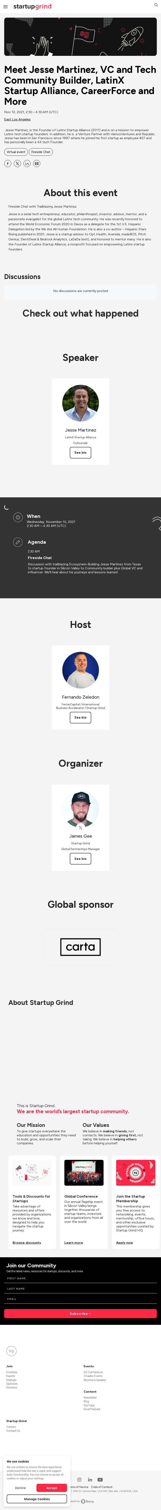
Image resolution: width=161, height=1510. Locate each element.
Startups (11, 1380)
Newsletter (90, 1397)
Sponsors (11, 1383)
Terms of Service (78, 1487)
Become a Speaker (95, 1380)
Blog (86, 1401)
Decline (20, 1488)
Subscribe (79, 1314)
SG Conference (93, 1372)
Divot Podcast (92, 1409)
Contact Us (13, 1430)
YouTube (89, 1405)
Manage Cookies (37, 1499)
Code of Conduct (101, 1487)
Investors (11, 1372)
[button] (156, 5)
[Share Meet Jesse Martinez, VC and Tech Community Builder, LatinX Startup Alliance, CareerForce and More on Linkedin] (27, 163)
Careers (11, 1426)
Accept (52, 1488)
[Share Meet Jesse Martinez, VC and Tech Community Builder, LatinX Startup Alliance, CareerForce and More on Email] (36, 163)
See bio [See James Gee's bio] (80, 859)
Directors (11, 1387)
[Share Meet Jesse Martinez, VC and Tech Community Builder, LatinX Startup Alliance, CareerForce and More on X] (17, 163)
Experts (10, 1376)
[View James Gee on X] (80, 828)
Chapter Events (93, 1376)
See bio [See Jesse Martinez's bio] (80, 452)
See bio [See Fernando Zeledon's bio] (80, 717)
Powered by (80, 1501)
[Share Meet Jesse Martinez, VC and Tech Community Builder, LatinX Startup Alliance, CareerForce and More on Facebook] (7, 163)
